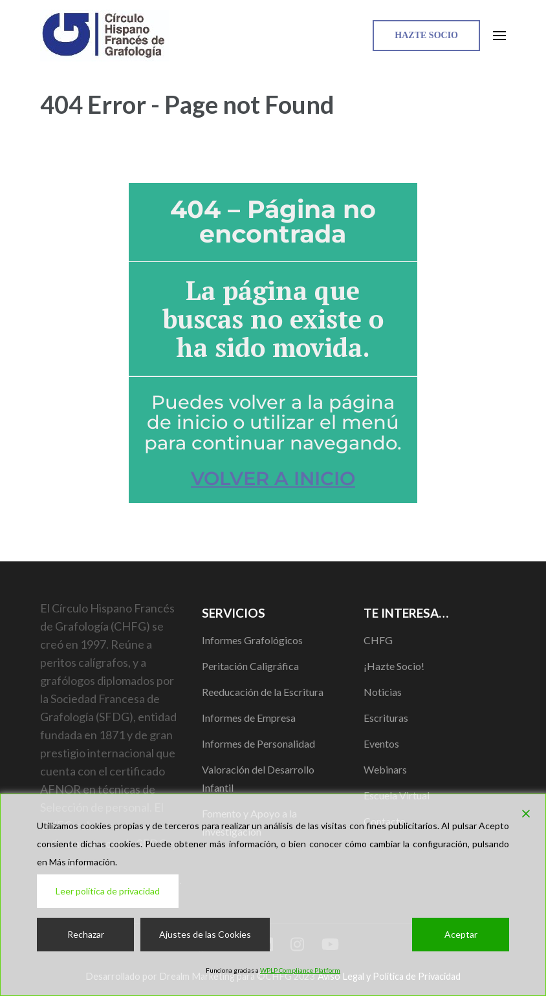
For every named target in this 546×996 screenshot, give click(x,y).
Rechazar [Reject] (85, 934)
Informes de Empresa (249, 717)
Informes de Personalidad (258, 743)
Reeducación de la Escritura (262, 692)
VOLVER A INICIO (273, 478)
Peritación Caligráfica (250, 666)
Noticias (383, 692)
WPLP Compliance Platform (300, 970)
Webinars (385, 769)
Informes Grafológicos (252, 640)
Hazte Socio (426, 35)
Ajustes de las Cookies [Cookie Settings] (205, 934)
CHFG (378, 640)
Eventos (381, 743)
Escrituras (386, 717)
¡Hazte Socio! (394, 666)
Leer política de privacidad (108, 890)
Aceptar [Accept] (460, 934)
